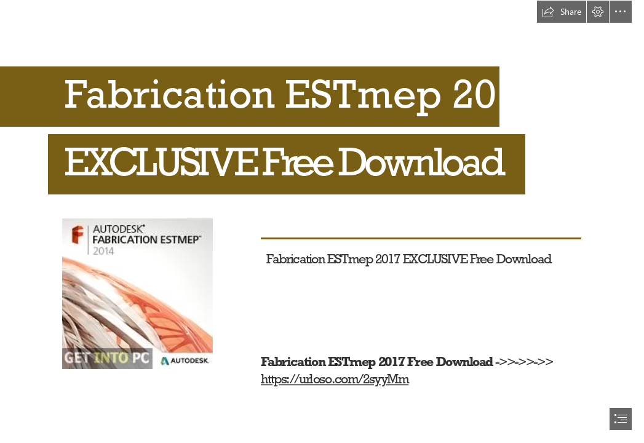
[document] (322, 221)
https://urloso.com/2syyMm (334, 379)
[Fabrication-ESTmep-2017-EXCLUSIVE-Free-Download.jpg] (137, 293)
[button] (561, 12)
